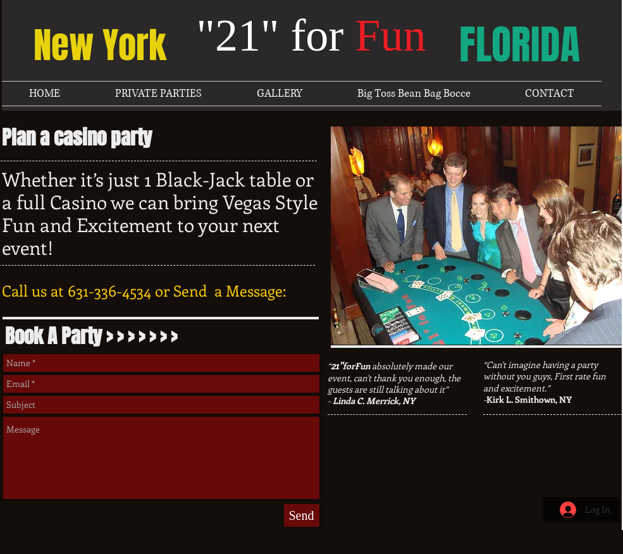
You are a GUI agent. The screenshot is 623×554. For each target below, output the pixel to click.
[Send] (301, 515)
